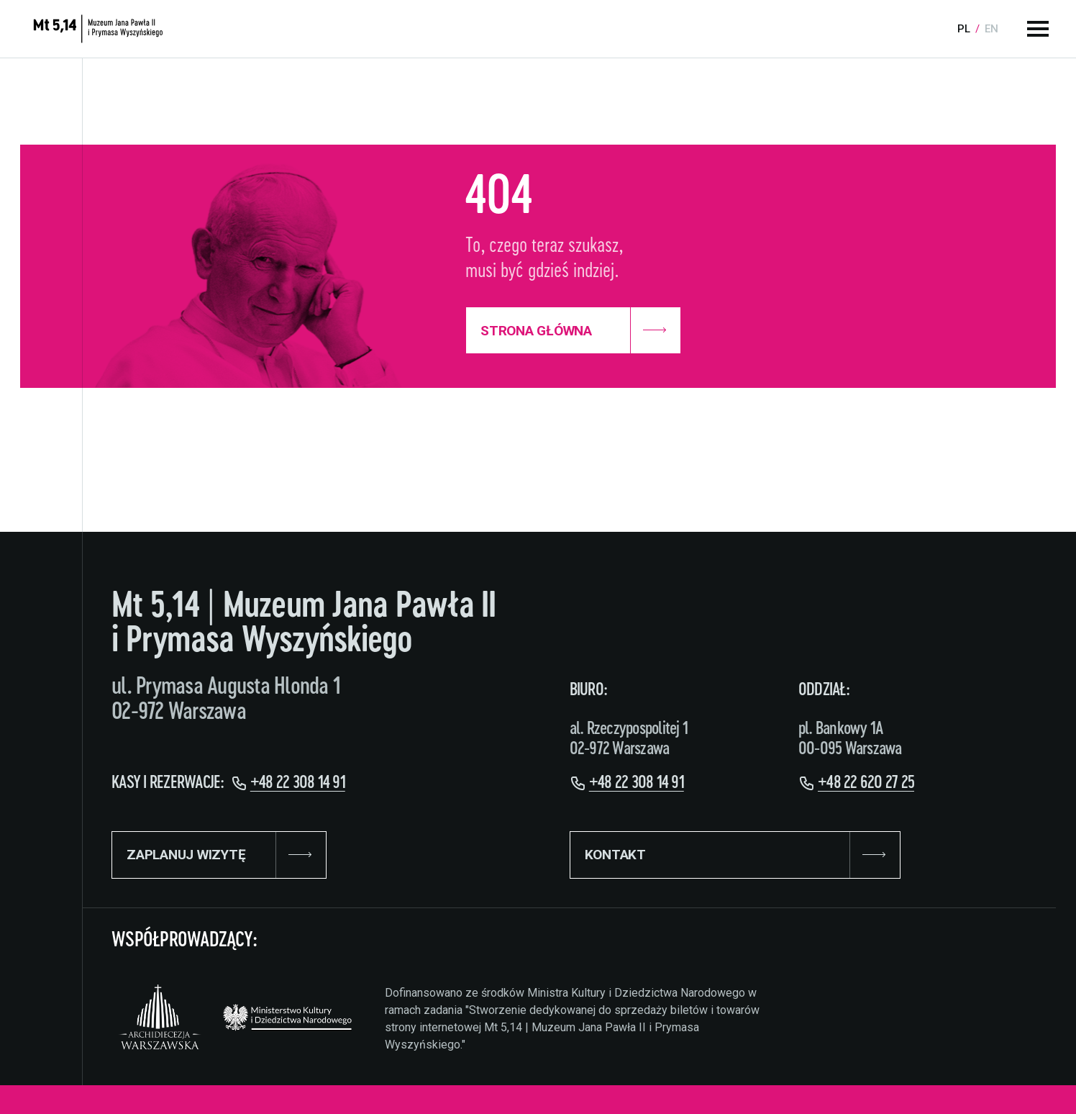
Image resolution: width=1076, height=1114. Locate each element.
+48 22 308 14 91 (297, 783)
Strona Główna (573, 330)
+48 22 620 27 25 (866, 783)
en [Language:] (991, 28)
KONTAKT (735, 854)
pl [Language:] (963, 28)
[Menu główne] (1038, 29)
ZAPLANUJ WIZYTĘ (219, 854)
